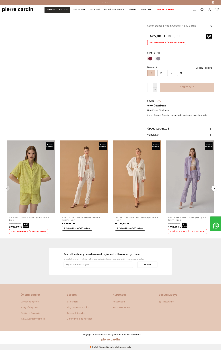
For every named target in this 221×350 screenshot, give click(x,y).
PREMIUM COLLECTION (57, 9)
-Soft (93, 347)
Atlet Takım (146, 9)
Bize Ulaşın (72, 301)
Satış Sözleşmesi (29, 307)
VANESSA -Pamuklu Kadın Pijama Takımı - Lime (29, 218)
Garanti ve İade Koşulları (79, 318)
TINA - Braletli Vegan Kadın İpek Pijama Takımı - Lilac (187, 218)
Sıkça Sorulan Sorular (78, 307)
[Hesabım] (209, 9)
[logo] (17, 9)
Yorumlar (153, 134)
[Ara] (194, 10)
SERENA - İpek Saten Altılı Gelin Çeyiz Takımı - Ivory (136, 218)
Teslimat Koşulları (76, 313)
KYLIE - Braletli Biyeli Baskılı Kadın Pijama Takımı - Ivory (81, 218)
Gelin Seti (95, 9)
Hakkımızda (119, 301)
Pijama (132, 9)
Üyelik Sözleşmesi (30, 301)
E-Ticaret (101, 347)
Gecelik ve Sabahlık (114, 9)
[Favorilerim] (202, 9)
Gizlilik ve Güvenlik (30, 313)
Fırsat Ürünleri (165, 9)
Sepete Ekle (187, 87)
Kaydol (147, 264)
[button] (7, 188)
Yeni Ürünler (79, 9)
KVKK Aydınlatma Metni (33, 318)
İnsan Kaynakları (121, 307)
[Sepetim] (217, 9)
